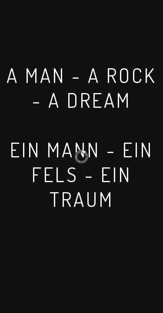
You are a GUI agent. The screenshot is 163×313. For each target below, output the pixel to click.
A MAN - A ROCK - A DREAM (81, 88)
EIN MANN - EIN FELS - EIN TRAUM (81, 174)
